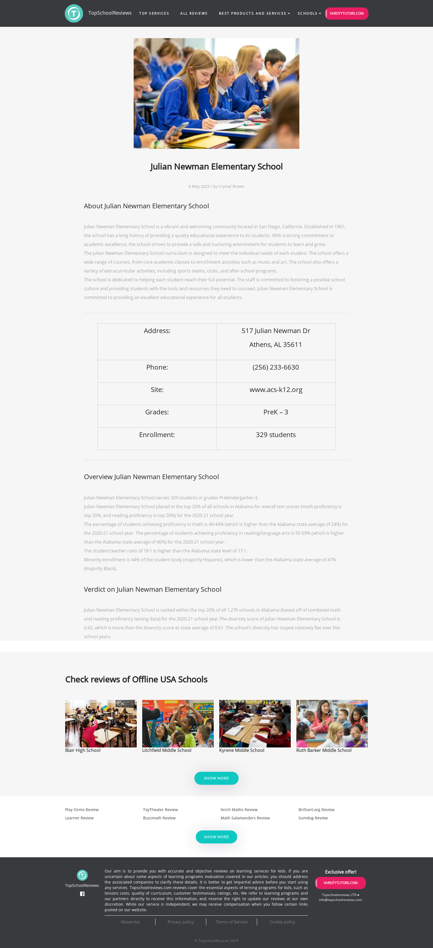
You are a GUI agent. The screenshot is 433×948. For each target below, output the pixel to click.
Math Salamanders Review (245, 817)
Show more (216, 778)
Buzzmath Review (159, 817)
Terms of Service (231, 921)
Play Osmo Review (82, 809)
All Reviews (194, 13)
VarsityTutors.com (347, 13)
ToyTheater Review (160, 809)
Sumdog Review (313, 817)
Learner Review (79, 817)
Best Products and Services (253, 13)
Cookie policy (282, 921)
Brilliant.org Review (316, 809)
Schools (308, 13)
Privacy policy (181, 921)
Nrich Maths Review (239, 809)
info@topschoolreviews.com (340, 899)
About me (130, 921)
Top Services (154, 13)
